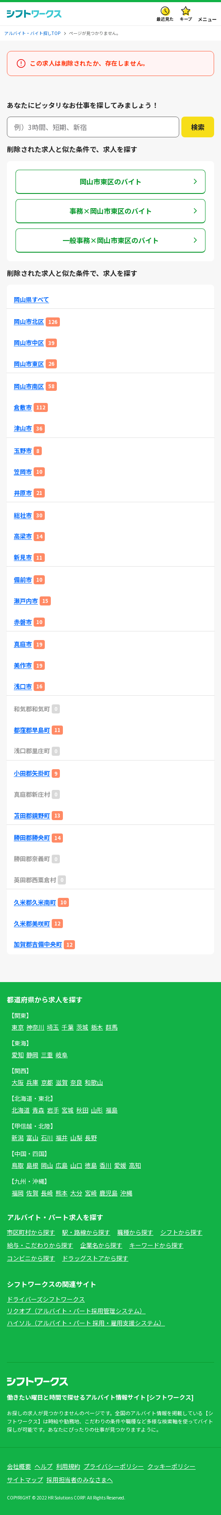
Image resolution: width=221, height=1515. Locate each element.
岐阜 (62, 1054)
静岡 (32, 1054)
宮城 (68, 1110)
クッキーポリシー (171, 1466)
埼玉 (53, 1027)
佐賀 (32, 1193)
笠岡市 (23, 472)
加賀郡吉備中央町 (38, 944)
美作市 (23, 665)
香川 (106, 1165)
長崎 (47, 1193)
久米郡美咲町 (32, 923)
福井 (62, 1137)
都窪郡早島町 (32, 730)
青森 (38, 1110)
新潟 (18, 1137)
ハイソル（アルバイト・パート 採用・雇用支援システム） (86, 1322)
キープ (186, 19)
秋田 (82, 1110)
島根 (32, 1165)
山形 (97, 1110)
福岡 (18, 1193)
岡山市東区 (29, 364)
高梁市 (23, 536)
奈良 (76, 1082)
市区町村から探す (31, 1232)
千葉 (68, 1027)
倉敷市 (23, 407)
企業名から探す (101, 1245)
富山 (32, 1137)
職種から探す (135, 1232)
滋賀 (62, 1082)
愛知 (18, 1054)
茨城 (82, 1027)
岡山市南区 (29, 386)
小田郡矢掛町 (32, 773)
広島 (62, 1165)
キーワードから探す (156, 1245)
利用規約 (68, 1466)
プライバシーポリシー (114, 1466)
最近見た (165, 19)
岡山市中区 (29, 343)
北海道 (21, 1110)
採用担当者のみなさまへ (80, 1479)
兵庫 (32, 1082)
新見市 (23, 557)
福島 (112, 1110)
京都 (47, 1082)
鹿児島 (109, 1193)
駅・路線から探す (86, 1232)
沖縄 (126, 1193)
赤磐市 (23, 622)
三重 (47, 1054)
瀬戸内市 (26, 601)
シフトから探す (181, 1232)
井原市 (23, 493)
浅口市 (23, 686)
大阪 (18, 1082)
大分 (76, 1193)
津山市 (23, 428)
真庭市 (23, 644)
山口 (76, 1165)
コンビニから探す (31, 1258)
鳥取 (18, 1165)
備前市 (23, 580)
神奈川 (35, 1027)
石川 (47, 1137)
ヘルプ (43, 1466)
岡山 (47, 1165)
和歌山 (94, 1082)
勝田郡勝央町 (32, 838)
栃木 (97, 1027)
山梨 (76, 1137)
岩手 (53, 1110)
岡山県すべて (31, 299)
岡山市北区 (29, 321)
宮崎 (91, 1193)
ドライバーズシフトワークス (46, 1299)
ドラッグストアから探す (95, 1258)
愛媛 (120, 1165)
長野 (91, 1137)
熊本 (62, 1193)
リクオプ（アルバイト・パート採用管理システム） (76, 1310)
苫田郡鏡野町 (32, 815)
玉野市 (23, 451)
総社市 (23, 515)
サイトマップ (25, 1479)
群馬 (112, 1027)
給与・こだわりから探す (40, 1245)
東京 (18, 1027)
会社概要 (19, 1466)
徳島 (91, 1165)
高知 (135, 1165)
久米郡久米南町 (35, 902)
